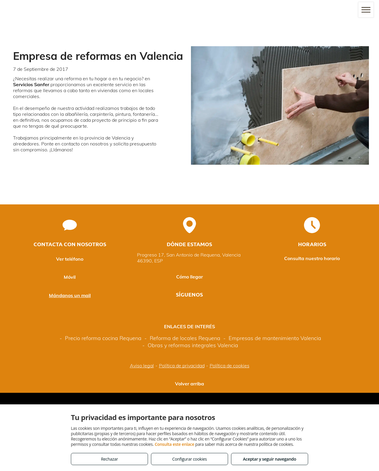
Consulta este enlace (174, 444)
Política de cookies (229, 366)
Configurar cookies (189, 459)
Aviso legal (142, 366)
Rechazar (109, 459)
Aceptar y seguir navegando (269, 459)
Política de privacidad (182, 366)
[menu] (366, 9)
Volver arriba (189, 384)
